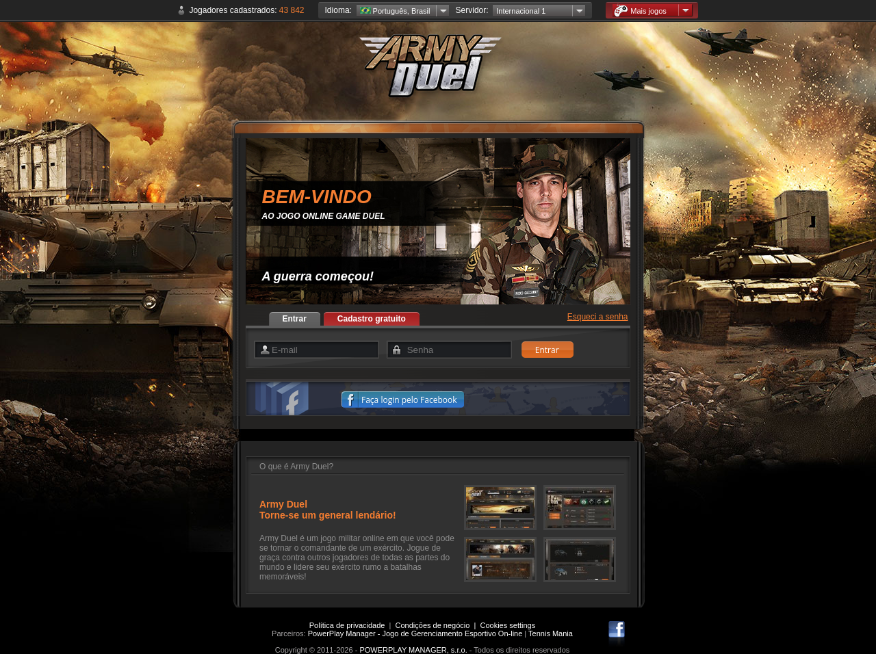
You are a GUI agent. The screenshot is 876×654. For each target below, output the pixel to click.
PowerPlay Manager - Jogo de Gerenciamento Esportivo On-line (415, 633)
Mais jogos (640, 10)
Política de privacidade (347, 625)
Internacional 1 (520, 11)
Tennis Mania (550, 633)
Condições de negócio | (438, 625)
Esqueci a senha (597, 317)
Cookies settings (508, 625)
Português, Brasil (395, 11)
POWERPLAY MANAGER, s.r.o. (413, 650)
